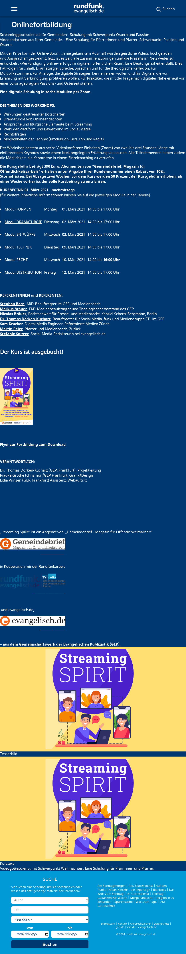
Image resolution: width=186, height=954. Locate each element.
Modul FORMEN (18, 209)
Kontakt (122, 924)
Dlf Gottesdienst (138, 894)
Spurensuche (123, 902)
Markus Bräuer (13, 309)
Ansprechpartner (140, 924)
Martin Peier (11, 329)
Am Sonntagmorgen (112, 886)
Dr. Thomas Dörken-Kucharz (25, 319)
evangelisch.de (147, 927)
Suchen (168, 9)
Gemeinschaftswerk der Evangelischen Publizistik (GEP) (69, 644)
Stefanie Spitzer (14, 334)
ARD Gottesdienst (141, 886)
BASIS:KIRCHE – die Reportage (129, 890)
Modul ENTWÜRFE (19, 234)
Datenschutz (161, 924)
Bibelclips (159, 890)
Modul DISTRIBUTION (23, 272)
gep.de (120, 927)
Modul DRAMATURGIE (23, 222)
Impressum (108, 924)
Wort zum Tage (146, 902)
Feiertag (157, 894)
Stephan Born (12, 304)
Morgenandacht (141, 898)
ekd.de (131, 927)
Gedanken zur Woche (112, 898)
